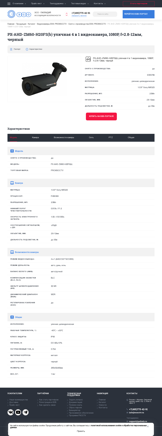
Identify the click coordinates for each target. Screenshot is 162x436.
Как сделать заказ (47, 405)
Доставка (13, 402)
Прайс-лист (37, 4)
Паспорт (17, 49)
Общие (131, 137)
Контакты (100, 4)
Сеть (91, 137)
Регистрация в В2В (47, 402)
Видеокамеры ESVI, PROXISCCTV (52, 24)
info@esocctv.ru (136, 412)
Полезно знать (75, 405)
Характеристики (35, 49)
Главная (10, 24)
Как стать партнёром (48, 400)
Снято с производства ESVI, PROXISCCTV (87, 24)
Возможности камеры (64, 137)
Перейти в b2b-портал (135, 14)
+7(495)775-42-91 (81, 12)
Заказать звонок (79, 16)
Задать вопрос (76, 400)
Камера (35, 137)
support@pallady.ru (138, 421)
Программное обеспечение (81, 413)
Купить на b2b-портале (101, 116)
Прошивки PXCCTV (77, 415)
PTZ (111, 137)
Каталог (31, 24)
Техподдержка (58, 4)
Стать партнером (138, 4)
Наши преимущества (18, 400)
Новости (103, 405)
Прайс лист (14, 405)
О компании (19, 4)
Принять (81, 431)
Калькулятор (74, 410)
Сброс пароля (75, 408)
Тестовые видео (80, 4)
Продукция (21, 24)
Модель (13, 137)
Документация (75, 402)
